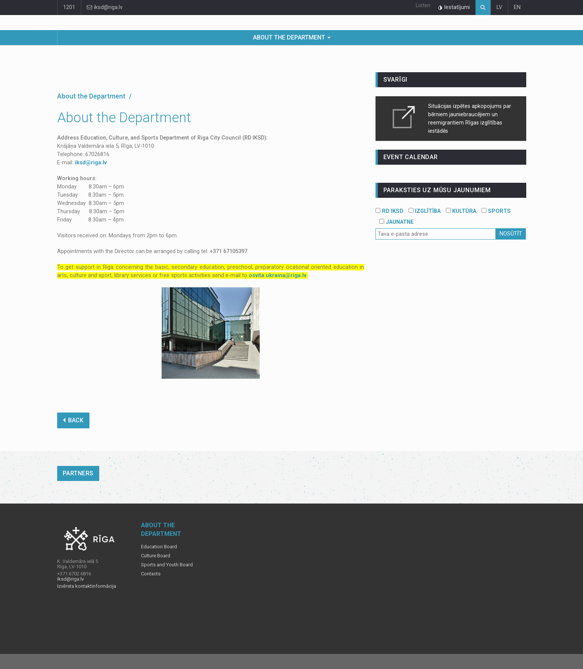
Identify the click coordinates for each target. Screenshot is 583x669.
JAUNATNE (396, 222)
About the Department (289, 37)
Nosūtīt (511, 234)
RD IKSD (389, 211)
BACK (73, 420)
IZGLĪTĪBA (425, 211)
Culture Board (155, 555)
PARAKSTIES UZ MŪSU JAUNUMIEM (437, 190)
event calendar (410, 157)
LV (499, 7)
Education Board (159, 546)
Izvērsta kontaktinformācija (86, 586)
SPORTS (496, 211)
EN (517, 7)
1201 (69, 7)
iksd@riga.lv (105, 7)
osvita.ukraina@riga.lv (277, 275)
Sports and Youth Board (167, 564)
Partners (78, 473)
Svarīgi (395, 79)
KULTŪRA (461, 211)
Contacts (151, 573)
